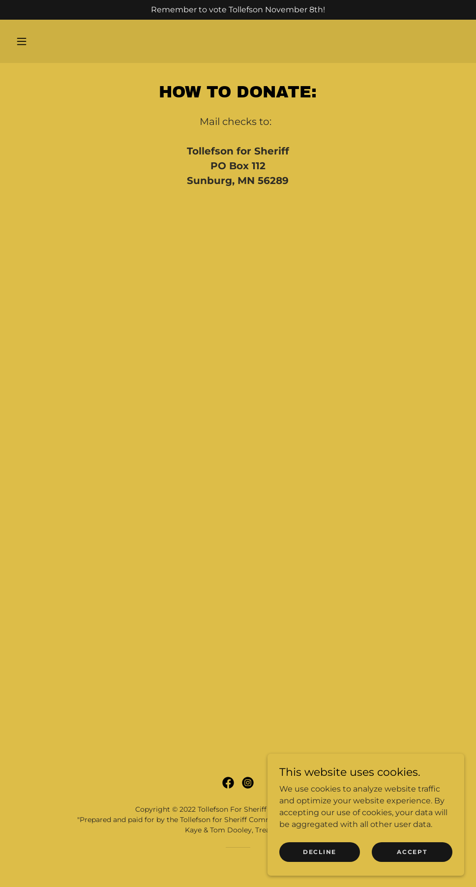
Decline (319, 852)
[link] (228, 783)
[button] (21, 41)
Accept (412, 852)
